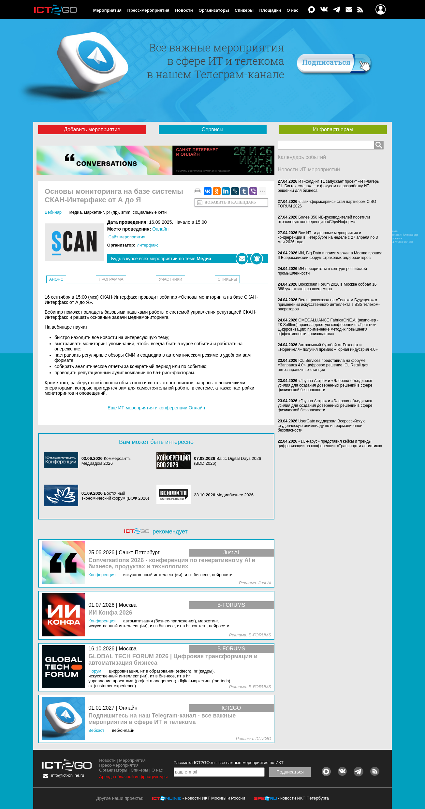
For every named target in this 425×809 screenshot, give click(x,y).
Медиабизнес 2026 (235, 494)
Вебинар (53, 212)
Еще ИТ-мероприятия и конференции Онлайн (156, 407)
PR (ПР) (112, 212)
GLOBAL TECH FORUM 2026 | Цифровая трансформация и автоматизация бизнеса (172, 659)
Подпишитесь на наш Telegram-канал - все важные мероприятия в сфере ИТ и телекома (162, 719)
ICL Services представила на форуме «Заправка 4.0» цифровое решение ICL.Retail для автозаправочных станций (323, 365)
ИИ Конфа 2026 (110, 613)
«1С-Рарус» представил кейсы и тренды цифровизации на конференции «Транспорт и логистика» (330, 443)
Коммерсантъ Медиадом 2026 (106, 461)
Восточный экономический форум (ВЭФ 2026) (115, 496)
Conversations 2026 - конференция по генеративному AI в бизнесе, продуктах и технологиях (172, 563)
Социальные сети (150, 212)
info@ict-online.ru (67, 775)
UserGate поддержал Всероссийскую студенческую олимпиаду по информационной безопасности (321, 426)
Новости (184, 10)
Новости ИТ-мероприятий (309, 169)
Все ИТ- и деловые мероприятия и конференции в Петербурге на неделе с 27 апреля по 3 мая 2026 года (328, 237)
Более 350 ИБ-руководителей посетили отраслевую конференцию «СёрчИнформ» (324, 219)
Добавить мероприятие (92, 129)
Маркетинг (94, 212)
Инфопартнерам (333, 129)
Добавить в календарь (230, 202)
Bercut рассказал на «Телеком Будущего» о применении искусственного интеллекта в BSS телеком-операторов (329, 304)
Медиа (75, 212)
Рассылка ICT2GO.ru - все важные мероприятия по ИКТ (229, 762)
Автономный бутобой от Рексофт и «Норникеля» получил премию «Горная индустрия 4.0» (328, 347)
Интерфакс (147, 245)
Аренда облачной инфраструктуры (133, 776)
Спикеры (244, 10)
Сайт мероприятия (127, 236)
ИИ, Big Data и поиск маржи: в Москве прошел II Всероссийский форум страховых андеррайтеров (330, 255)
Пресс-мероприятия (148, 10)
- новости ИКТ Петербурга (303, 798)
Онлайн (160, 229)
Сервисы (212, 129)
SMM (125, 212)
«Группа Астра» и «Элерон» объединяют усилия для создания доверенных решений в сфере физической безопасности (325, 385)
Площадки (270, 10)
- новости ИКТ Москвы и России (214, 798)
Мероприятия (107, 10)
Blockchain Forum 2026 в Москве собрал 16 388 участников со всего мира (327, 286)
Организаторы (213, 10)
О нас (293, 10)
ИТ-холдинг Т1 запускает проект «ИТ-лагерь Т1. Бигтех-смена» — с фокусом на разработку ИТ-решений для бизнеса (328, 186)
